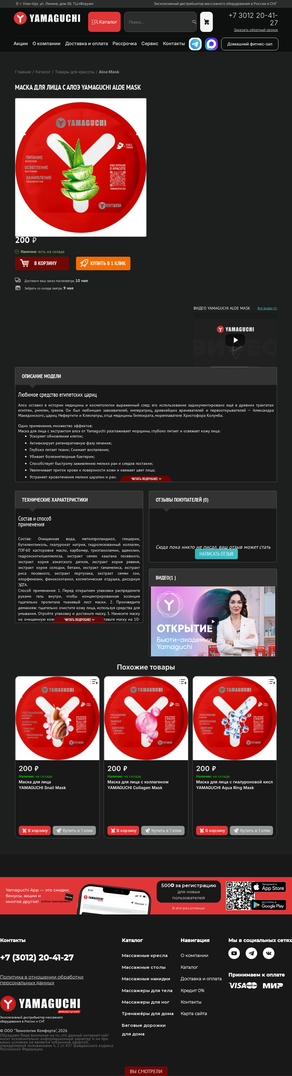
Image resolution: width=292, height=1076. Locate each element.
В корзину (35, 830)
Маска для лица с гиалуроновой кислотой (239, 781)
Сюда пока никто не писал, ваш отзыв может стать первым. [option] (213, 549)
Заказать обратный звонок (256, 30)
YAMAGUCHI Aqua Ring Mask (225, 787)
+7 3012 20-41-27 (253, 19)
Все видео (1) (267, 308)
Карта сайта (194, 1013)
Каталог (189, 967)
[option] (213, 621)
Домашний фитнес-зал (249, 43)
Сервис (149, 43)
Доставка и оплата (86, 43)
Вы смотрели (146, 1071)
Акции (21, 43)
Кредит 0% (192, 990)
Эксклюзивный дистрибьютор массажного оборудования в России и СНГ (215, 4)
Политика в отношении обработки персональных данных (42, 979)
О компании (46, 43)
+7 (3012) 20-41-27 (36, 957)
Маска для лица (35, 781)
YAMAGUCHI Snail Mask (42, 787)
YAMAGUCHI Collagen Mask (134, 787)
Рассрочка (125, 43)
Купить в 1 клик (103, 263)
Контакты (174, 43)
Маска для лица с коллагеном (137, 781)
